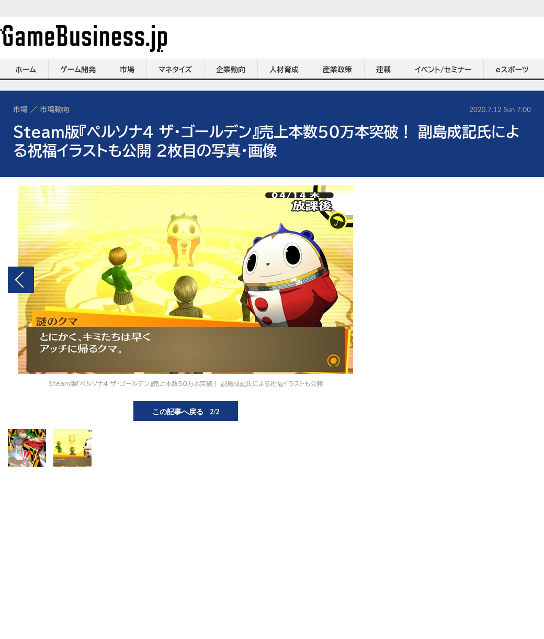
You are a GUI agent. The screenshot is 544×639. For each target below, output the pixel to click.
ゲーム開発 (78, 69)
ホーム (25, 69)
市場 (127, 69)
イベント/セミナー (443, 69)
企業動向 (230, 69)
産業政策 (337, 69)
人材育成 (284, 69)
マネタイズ (175, 69)
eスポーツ (512, 69)
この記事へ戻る (186, 411)
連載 (383, 69)
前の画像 (21, 280)
